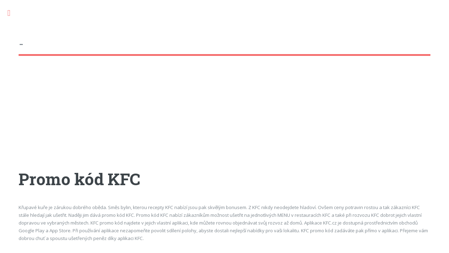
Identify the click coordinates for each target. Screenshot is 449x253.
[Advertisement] (224, 119)
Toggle (12, 13)
